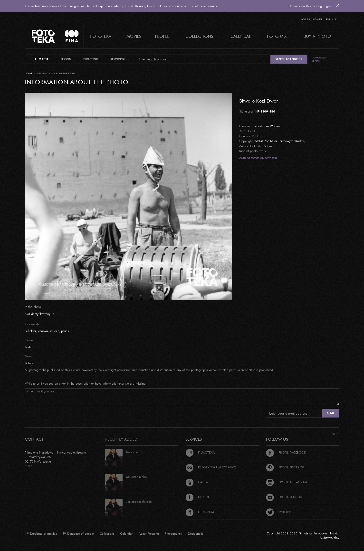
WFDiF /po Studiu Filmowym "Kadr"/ (279, 141)
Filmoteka (200, 452)
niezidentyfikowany (37, 314)
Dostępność (195, 533)
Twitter (278, 512)
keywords (117, 59)
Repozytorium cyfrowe (211, 467)
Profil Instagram (286, 482)
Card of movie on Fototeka (258, 158)
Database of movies (41, 534)
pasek (65, 331)
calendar (240, 36)
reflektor (30, 331)
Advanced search (319, 59)
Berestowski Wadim (266, 126)
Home (28, 73)
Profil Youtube (284, 497)
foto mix (277, 36)
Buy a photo (317, 36)
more (28, 466)
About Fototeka (149, 533)
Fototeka (100, 36)
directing (90, 59)
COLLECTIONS (199, 36)
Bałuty (29, 363)
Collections (107, 533)
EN (328, 19)
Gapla (197, 482)
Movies (133, 36)
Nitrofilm (200, 512)
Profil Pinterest (285, 467)
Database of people (78, 534)
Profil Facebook (286, 452)
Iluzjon (198, 497)
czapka (43, 331)
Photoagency (173, 533)
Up (335, 434)
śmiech (54, 331)
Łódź (28, 347)
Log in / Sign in (311, 19)
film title (41, 59)
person (66, 59)
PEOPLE (162, 36)
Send (330, 413)
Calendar (126, 533)
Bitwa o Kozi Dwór (258, 100)
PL (336, 19)
